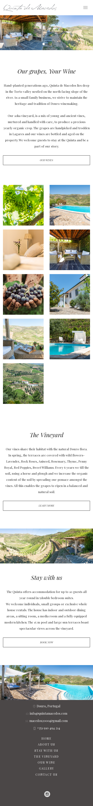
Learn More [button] (46, 505)
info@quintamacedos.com (48, 713)
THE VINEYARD (46, 756)
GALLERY (46, 768)
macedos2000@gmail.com (48, 721)
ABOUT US (46, 744)
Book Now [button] (46, 642)
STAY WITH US (46, 750)
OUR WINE (46, 762)
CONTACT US (46, 774)
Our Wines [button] (46, 160)
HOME (46, 738)
